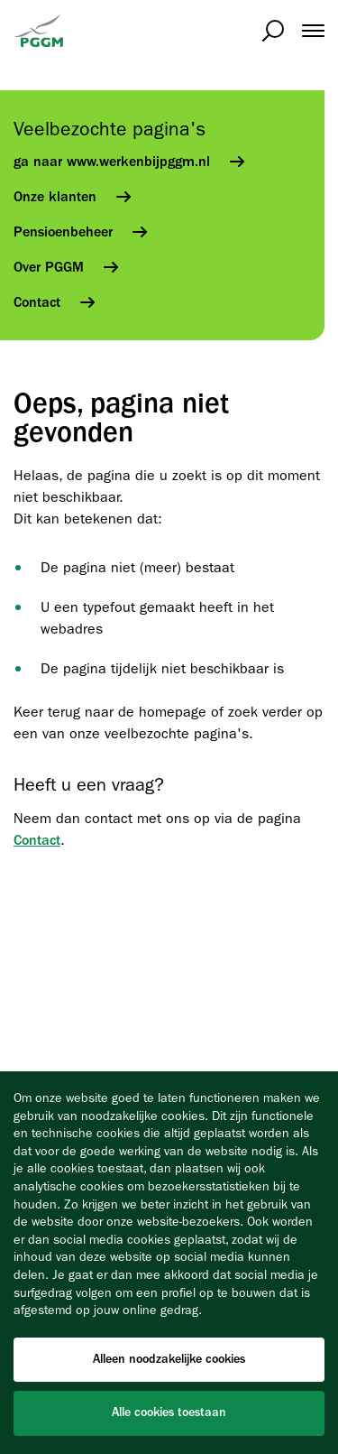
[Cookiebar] (169, 1262)
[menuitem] (304, 30)
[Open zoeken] (273, 30)
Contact (37, 840)
